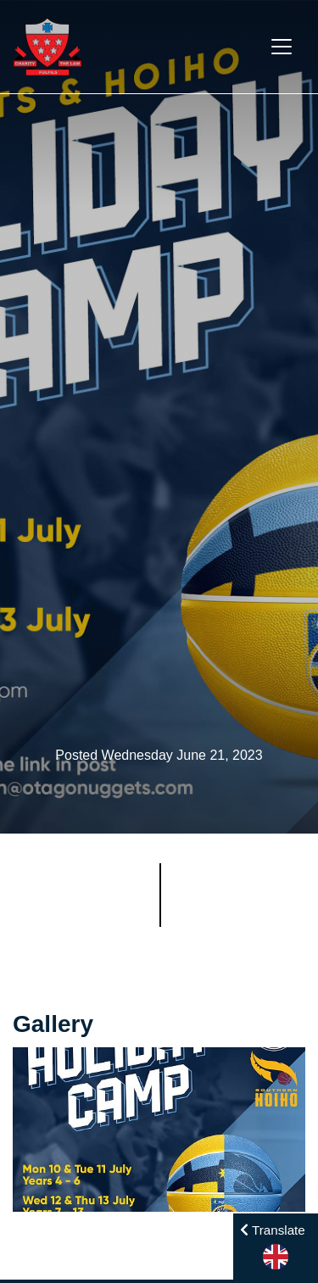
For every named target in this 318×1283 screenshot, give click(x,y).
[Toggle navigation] (281, 47)
